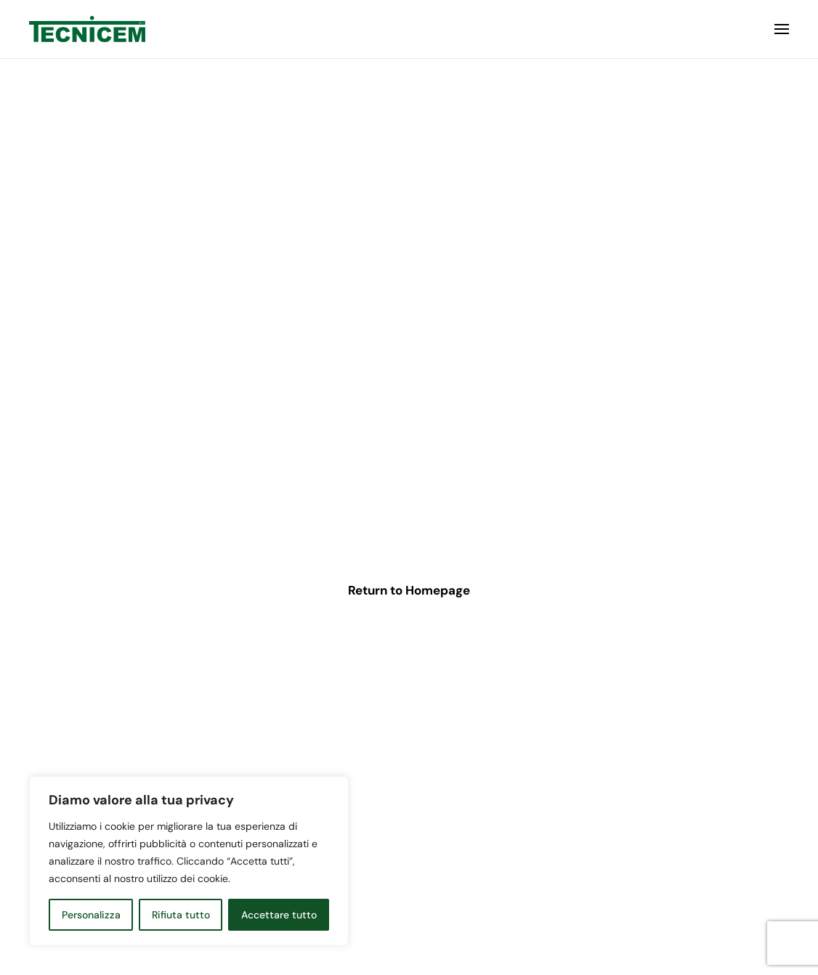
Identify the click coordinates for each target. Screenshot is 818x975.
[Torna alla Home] (87, 29)
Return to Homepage (409, 590)
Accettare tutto (279, 914)
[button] (781, 29)
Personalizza (91, 914)
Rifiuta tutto (181, 914)
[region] (189, 861)
